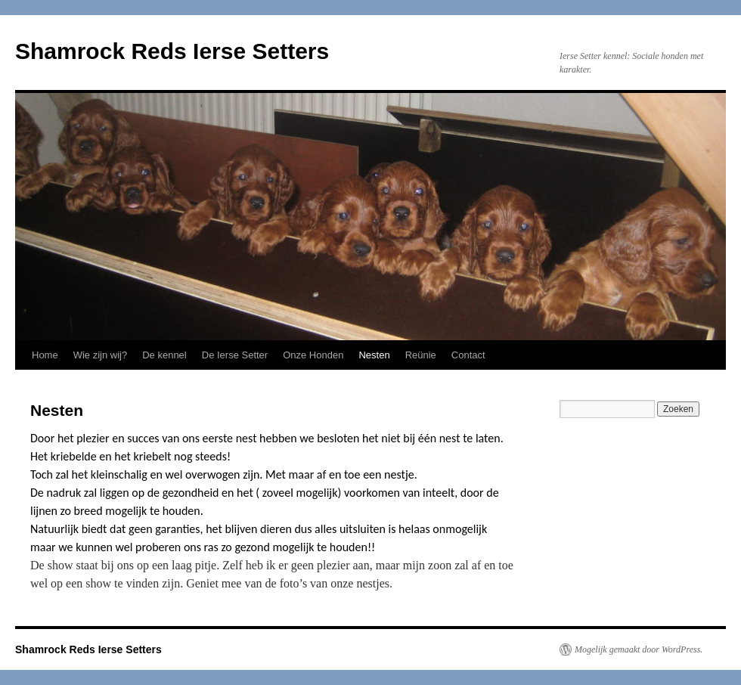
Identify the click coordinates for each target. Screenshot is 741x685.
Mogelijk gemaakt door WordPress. (638, 649)
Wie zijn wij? (100, 355)
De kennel (164, 355)
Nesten (373, 355)
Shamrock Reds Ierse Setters (172, 51)
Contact (468, 355)
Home (45, 355)
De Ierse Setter (235, 355)
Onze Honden (313, 355)
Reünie (420, 355)
